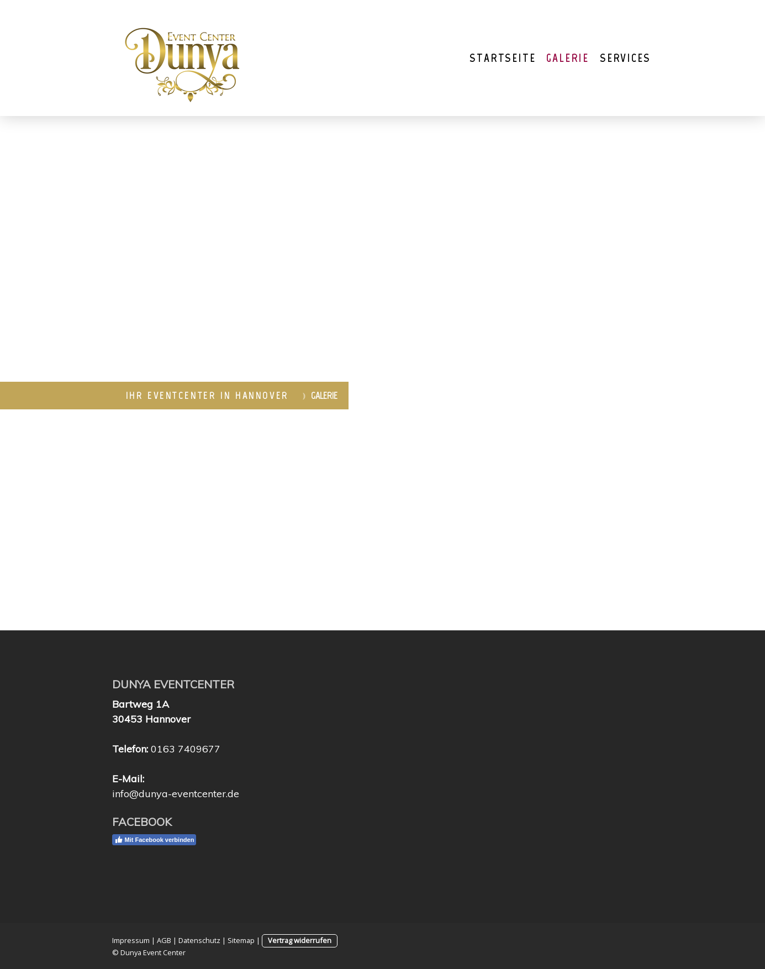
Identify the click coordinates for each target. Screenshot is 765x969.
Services (625, 58)
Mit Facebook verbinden (154, 839)
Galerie (567, 58)
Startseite (502, 58)
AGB (164, 940)
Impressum (131, 940)
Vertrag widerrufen (299, 940)
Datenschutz (199, 940)
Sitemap (241, 940)
